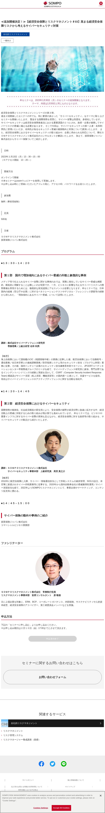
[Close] (101, 796)
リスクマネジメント (13, 731)
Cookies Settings (40, 808)
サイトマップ (70, 787)
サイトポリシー (28, 780)
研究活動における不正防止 (28, 790)
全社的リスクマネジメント (24, 723)
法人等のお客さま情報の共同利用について (26, 787)
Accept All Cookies (61, 808)
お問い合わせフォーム (52, 677)
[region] (52, 802)
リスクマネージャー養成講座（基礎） (21, 739)
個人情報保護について (76, 780)
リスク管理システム (13, 735)
